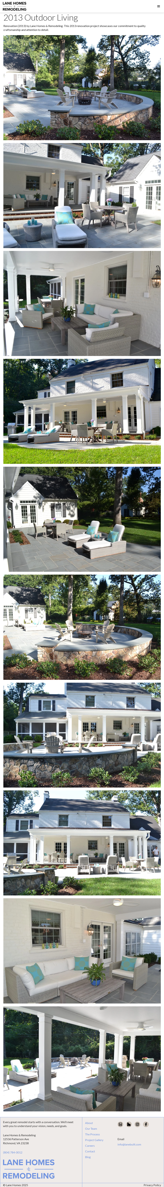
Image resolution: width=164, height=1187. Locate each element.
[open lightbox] (82, 87)
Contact (90, 1151)
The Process (92, 1134)
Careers (90, 1145)
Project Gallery (94, 1140)
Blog (88, 1157)
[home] (14, 6)
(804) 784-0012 (12, 1152)
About (89, 1123)
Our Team (91, 1128)
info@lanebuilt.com (129, 1144)
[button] (158, 6)
